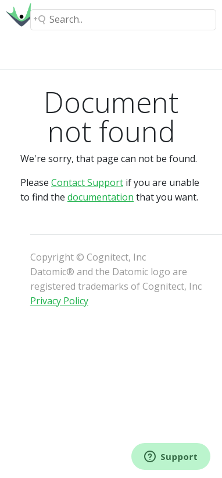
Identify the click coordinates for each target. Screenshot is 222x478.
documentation (100, 197)
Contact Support (87, 182)
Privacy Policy (59, 300)
